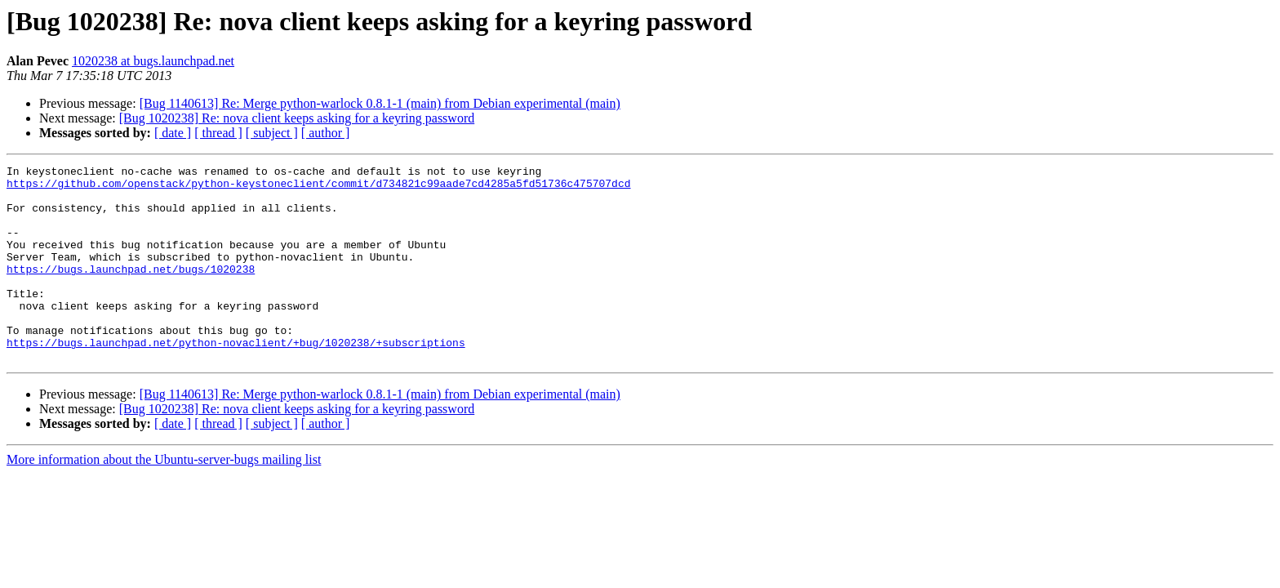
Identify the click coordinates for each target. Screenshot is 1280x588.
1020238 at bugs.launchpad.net (153, 61)
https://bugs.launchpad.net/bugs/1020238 (131, 290)
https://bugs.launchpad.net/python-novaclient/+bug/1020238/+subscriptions (236, 379)
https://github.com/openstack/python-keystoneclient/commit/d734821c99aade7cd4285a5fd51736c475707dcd (318, 187)
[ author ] (325, 133)
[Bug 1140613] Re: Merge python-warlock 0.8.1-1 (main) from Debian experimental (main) (380, 103)
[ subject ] (272, 133)
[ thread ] (218, 133)
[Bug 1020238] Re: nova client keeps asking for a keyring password (296, 118)
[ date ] (172, 133)
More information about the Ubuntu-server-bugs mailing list (164, 499)
